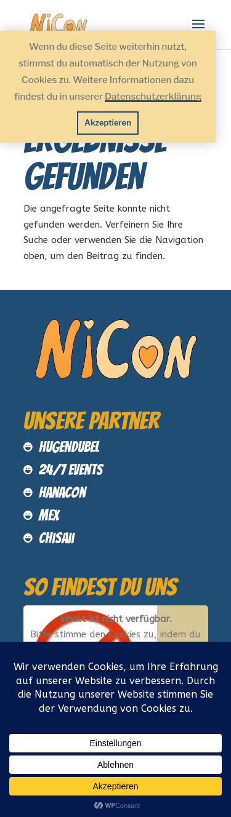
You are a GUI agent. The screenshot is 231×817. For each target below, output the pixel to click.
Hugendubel (69, 447)
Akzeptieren (107, 122)
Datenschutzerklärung (153, 96)
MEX (49, 515)
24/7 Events (71, 469)
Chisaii (56, 538)
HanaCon (62, 492)
